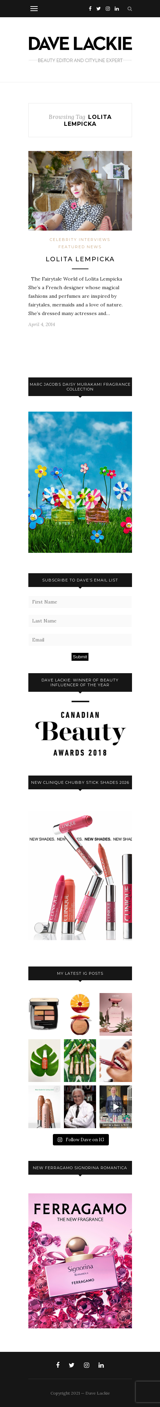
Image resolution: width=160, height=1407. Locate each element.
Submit (80, 656)
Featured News (80, 246)
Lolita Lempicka (80, 259)
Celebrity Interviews (80, 239)
